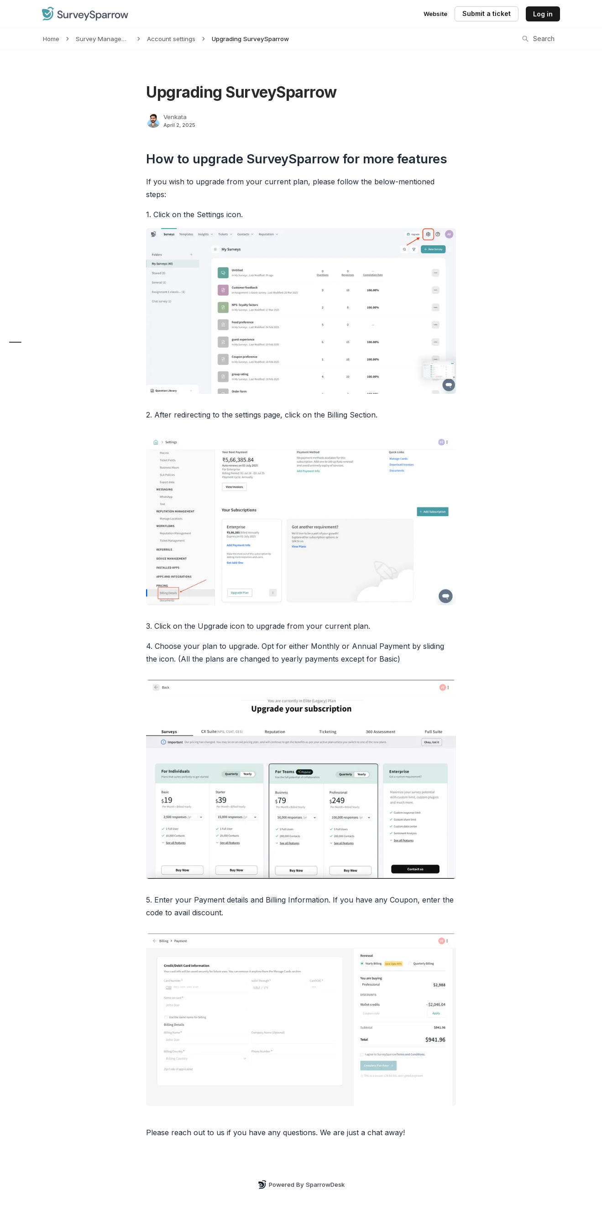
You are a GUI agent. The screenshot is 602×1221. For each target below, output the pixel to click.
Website (435, 13)
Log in (543, 14)
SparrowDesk (325, 1184)
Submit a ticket (486, 13)
